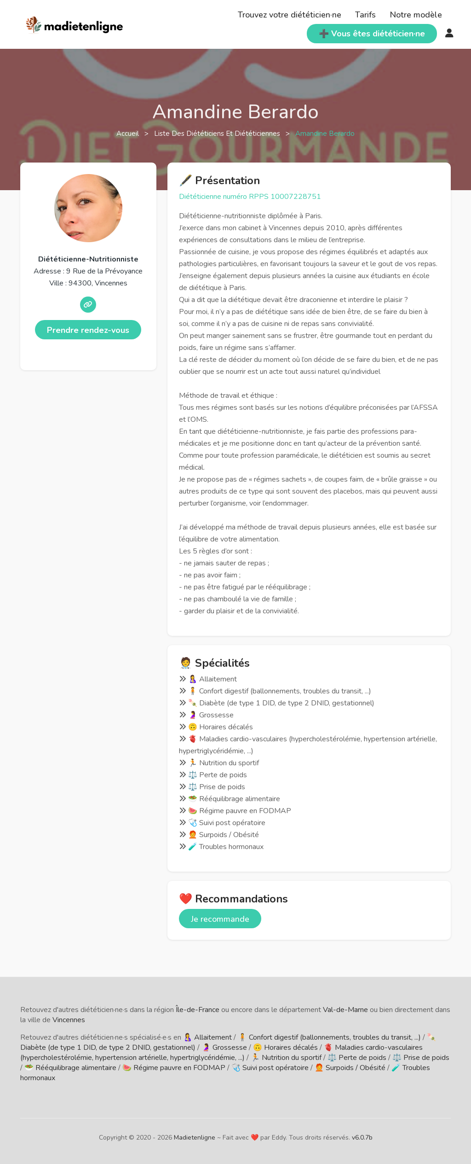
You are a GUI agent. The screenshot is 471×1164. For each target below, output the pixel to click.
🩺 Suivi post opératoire (270, 1068)
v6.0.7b (362, 1137)
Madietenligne (194, 1137)
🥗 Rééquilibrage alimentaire (70, 1068)
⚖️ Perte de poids (356, 1058)
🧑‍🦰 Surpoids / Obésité (350, 1068)
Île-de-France (197, 1010)
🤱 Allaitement (207, 1037)
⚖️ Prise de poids (420, 1058)
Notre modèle (416, 14)
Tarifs (365, 14)
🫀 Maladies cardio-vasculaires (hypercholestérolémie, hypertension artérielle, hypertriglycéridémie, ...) (221, 1052)
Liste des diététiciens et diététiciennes (218, 133)
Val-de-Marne (345, 1010)
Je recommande (220, 919)
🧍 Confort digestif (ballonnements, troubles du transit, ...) (329, 1037)
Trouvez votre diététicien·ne (289, 14)
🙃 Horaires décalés (285, 1047)
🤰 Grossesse (224, 1047)
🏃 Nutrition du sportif (286, 1058)
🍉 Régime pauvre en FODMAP (173, 1068)
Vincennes (68, 1020)
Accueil (128, 133)
